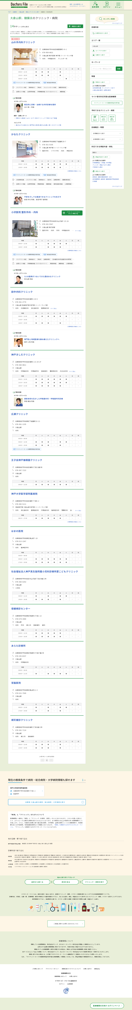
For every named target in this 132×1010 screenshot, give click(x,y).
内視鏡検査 (96, 163)
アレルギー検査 (98, 165)
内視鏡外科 (106, 859)
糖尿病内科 (72, 855)
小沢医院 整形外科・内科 (24, 212)
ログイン (62, 984)
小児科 (16, 864)
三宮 (27, 843)
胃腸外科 (37, 859)
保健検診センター (20, 608)
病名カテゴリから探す (32, 12)
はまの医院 (17, 531)
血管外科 (17, 861)
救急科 (45, 866)
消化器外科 (31, 859)
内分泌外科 (23, 861)
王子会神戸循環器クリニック (26, 460)
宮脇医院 (16, 682)
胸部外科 (94, 859)
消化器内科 (20, 855)
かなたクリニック (20, 134)
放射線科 (36, 866)
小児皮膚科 (42, 864)
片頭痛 (95, 181)
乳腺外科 (70, 859)
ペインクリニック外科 (116, 859)
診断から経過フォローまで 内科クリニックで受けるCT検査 (36, 118)
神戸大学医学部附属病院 (24, 493)
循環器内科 (47, 855)
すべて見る (78, 230)
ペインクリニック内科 (117, 855)
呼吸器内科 (40, 855)
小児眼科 (26, 864)
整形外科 (19, 859)
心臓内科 (78, 855)
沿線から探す (99, 55)
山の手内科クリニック (23, 42)
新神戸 (31, 843)
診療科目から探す (100, 33)
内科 (16, 855)
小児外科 (21, 864)
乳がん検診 (107, 165)
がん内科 (39, 857)
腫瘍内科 (89, 855)
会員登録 (70, 984)
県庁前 (35, 843)
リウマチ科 (18, 866)
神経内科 (58, 855)
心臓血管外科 (77, 859)
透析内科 (44, 857)
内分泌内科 (18, 857)
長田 (51, 843)
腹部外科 (100, 859)
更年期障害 (96, 179)
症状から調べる (37, 882)
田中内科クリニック (22, 291)
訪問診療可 (107, 90)
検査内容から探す (100, 157)
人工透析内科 (65, 855)
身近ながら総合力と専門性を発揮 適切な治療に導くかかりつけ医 (38, 125)
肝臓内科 (75, 857)
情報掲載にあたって (61, 976)
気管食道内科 (33, 855)
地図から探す (76, 26)
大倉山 (39, 843)
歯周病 (103, 179)
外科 (16, 859)
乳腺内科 (81, 857)
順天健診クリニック (22, 719)
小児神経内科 (49, 864)
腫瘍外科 (89, 859)
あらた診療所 (18, 645)
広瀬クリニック (19, 414)
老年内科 (62, 857)
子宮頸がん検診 (98, 167)
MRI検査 (109, 163)
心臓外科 (83, 859)
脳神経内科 (56, 857)
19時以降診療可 (98, 90)
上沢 (48, 843)
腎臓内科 (53, 855)
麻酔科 (41, 866)
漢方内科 (108, 855)
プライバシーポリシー (52, 969)
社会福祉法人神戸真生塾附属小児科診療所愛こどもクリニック (44, 571)
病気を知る (66, 882)
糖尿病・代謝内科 (32, 857)
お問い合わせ (87, 969)
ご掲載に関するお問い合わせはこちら (66, 924)
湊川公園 (44, 843)
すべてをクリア (117, 23)
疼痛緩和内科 (69, 857)
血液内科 (83, 855)
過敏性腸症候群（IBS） (105, 177)
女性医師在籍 (97, 88)
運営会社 (97, 969)
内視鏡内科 (102, 855)
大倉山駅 (21, 12)
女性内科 (50, 857)
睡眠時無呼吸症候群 (112, 179)
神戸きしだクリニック (23, 354)
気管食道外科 (44, 859)
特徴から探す (99, 82)
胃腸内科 (26, 855)
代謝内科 (23, 857)
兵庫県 (15, 12)
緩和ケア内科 (87, 857)
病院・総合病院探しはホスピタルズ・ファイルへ (78, 5)
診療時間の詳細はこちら (74, 171)
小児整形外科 (65, 864)
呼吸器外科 (51, 859)
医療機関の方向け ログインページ (106, 1005)
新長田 (24, 843)
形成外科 (25, 859)
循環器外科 (65, 859)
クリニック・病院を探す (94, 882)
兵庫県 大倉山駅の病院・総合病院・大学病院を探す (45, 802)
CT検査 (103, 163)
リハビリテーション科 (27, 866)
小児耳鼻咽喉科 (34, 864)
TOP (9, 12)
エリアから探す (100, 51)
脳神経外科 (58, 859)
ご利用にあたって (37, 969)
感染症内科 (95, 855)
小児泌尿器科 (57, 864)
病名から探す (99, 171)
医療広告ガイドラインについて (71, 969)
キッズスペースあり (108, 88)
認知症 (95, 177)
